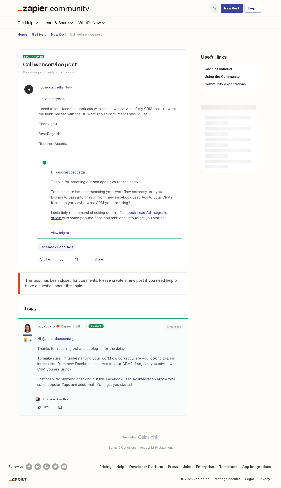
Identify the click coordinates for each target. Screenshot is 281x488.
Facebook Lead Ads (56, 247)
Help (120, 467)
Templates (228, 467)
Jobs (187, 467)
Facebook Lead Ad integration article (137, 379)
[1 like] (51, 399)
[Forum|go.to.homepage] (54, 8)
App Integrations (256, 467)
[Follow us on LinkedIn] (37, 466)
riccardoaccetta (51, 87)
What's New (92, 22)
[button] (232, 8)
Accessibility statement (156, 447)
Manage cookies (228, 479)
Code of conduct (218, 69)
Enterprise (205, 467)
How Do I (58, 34)
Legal (249, 479)
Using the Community (222, 76)
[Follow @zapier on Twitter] (55, 466)
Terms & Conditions (122, 447)
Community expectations (225, 84)
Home (22, 34)
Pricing (105, 467)
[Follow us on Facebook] (29, 466)
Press (173, 467)
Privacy (264, 479)
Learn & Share (58, 22)
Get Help (28, 22)
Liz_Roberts (46, 326)
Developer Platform (146, 467)
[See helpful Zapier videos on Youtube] (64, 466)
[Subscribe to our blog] (46, 466)
